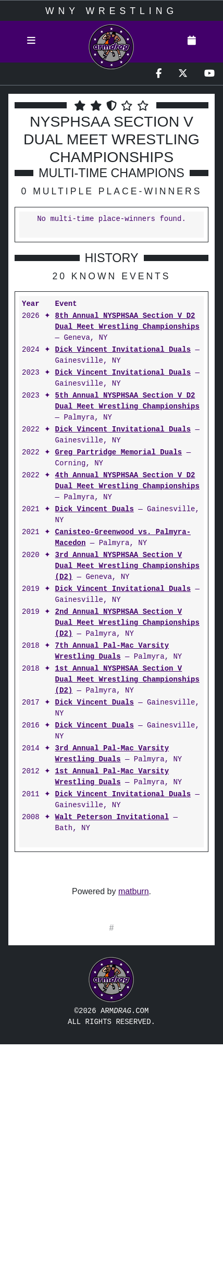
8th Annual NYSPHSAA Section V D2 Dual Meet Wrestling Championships (127, 321)
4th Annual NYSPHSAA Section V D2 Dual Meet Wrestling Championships (127, 481)
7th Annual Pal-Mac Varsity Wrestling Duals (112, 651)
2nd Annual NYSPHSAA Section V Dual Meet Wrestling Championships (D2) (127, 623)
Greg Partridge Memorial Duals (118, 453)
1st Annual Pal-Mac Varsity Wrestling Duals (112, 777)
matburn (133, 891)
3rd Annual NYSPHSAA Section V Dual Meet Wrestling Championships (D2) (127, 566)
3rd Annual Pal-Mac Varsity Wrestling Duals (112, 754)
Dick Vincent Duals (94, 509)
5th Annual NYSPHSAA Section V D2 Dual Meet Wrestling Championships (127, 401)
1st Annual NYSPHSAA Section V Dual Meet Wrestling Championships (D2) (127, 680)
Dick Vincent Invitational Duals (123, 350)
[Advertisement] (111, 1065)
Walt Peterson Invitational (112, 817)
